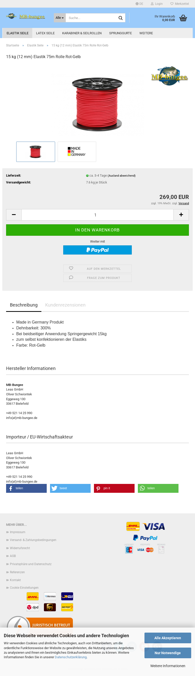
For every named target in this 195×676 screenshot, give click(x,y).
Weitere (146, 33)
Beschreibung (24, 305)
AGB (13, 556)
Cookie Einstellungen (24, 587)
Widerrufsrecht (20, 548)
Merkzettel (179, 4)
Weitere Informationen (167, 666)
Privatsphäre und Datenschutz (31, 564)
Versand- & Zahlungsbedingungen (33, 540)
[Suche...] (60, 17)
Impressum (17, 532)
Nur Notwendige (168, 653)
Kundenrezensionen (65, 305)
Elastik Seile (17, 33)
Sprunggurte (120, 33)
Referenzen (17, 572)
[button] (139, 4)
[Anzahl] (97, 215)
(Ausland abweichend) (122, 175)
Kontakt (15, 580)
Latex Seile (45, 33)
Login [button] (157, 4)
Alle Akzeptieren (167, 638)
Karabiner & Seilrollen (82, 33)
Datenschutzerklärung (71, 657)
